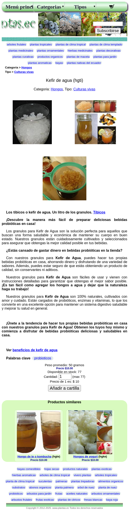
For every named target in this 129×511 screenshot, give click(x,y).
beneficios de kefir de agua (34, 350)
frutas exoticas (45, 499)
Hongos (26, 67)
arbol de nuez (86, 487)
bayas (59, 63)
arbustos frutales (21, 499)
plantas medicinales (21, 50)
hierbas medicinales (80, 50)
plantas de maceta (78, 56)
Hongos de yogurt (85, 456)
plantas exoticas (102, 469)
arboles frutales (16, 44)
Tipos (80, 7)
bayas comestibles (28, 469)
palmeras (61, 481)
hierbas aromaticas (24, 475)
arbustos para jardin (39, 493)
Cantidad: (51, 376)
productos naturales (75, 469)
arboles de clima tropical (55, 475)
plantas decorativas (108, 50)
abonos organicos (40, 487)
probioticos (42, 358)
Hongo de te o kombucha (34, 456)
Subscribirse (108, 31)
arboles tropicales (106, 475)
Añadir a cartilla (64, 388)
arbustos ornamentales (105, 493)
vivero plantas (82, 475)
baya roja (112, 499)
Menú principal (17, 7)
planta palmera (64, 487)
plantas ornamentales (50, 50)
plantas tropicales (41, 44)
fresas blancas (93, 499)
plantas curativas (22, 56)
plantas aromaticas (39, 63)
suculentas (45, 481)
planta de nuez (107, 487)
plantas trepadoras (82, 481)
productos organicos (50, 56)
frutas (58, 493)
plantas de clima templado (106, 44)
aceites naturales (76, 493)
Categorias (49, 7)
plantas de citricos (69, 499)
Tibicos (99, 212)
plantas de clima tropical (71, 44)
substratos (18, 487)
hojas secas (51, 469)
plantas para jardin (104, 56)
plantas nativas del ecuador (84, 63)
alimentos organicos (110, 481)
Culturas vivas (24, 72)
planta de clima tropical (20, 481)
